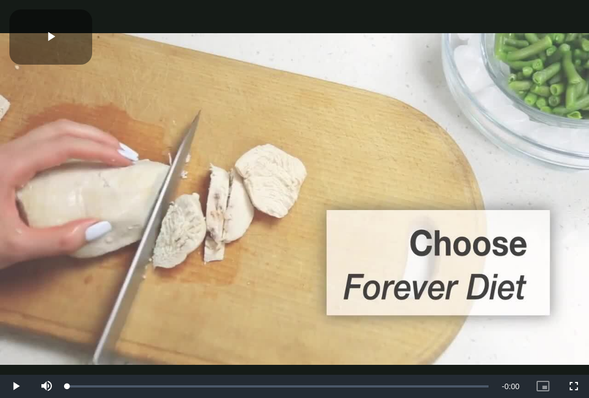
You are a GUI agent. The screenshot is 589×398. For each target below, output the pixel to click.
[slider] (278, 386)
